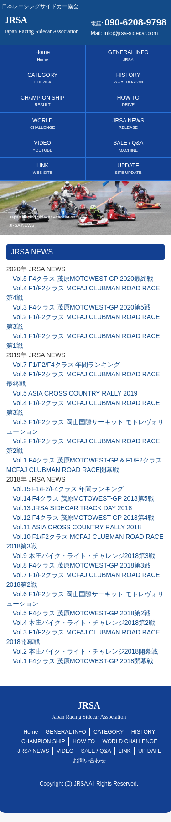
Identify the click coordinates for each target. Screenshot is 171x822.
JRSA (41, 25)
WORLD (42, 123)
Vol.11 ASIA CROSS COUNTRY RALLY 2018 (73, 527)
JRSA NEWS (128, 123)
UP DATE (149, 751)
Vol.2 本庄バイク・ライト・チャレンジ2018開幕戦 (82, 651)
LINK (42, 168)
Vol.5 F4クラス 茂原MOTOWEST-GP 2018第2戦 (78, 613)
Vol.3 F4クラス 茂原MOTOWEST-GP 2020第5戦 (78, 307)
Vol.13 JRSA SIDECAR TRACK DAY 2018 (69, 508)
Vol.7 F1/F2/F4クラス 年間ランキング (63, 364)
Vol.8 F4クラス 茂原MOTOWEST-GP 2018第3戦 (78, 565)
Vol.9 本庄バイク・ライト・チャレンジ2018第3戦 (80, 555)
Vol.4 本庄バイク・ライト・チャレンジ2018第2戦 (80, 622)
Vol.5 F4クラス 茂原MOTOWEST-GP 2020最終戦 (79, 278)
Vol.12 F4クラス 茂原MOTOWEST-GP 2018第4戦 (80, 517)
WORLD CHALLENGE (129, 741)
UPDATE (128, 168)
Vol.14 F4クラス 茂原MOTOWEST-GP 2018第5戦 (80, 498)
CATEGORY (42, 78)
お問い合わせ (89, 760)
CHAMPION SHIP (42, 101)
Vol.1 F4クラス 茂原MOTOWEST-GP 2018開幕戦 (79, 661)
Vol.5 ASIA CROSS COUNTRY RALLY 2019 (72, 393)
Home (42, 55)
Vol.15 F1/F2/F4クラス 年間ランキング (65, 488)
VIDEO (42, 146)
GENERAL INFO (128, 55)
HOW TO (128, 101)
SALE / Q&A (128, 146)
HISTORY (128, 78)
